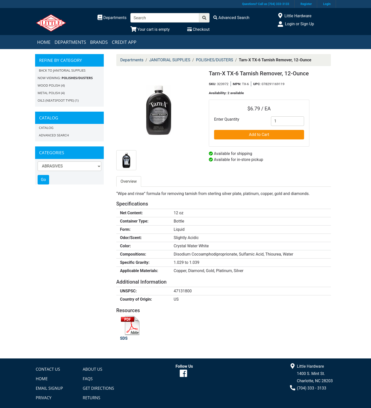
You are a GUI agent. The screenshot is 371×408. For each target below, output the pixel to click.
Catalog (46, 127)
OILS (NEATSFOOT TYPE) (56, 100)
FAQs (88, 378)
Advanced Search (54, 135)
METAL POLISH (49, 93)
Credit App (124, 42)
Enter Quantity (226, 119)
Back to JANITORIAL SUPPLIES (62, 70)
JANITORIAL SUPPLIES (169, 60)
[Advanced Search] (231, 17)
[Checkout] (198, 29)
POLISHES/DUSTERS (214, 60)
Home (43, 42)
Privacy (44, 397)
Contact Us (48, 369)
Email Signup (49, 388)
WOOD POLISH (49, 85)
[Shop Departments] (112, 18)
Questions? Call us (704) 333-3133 (265, 4)
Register (306, 4)
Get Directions (98, 388)
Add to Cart (259, 134)
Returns (91, 397)
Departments (70, 42)
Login (327, 4)
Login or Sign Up (299, 24)
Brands (99, 42)
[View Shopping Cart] (150, 29)
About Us (92, 369)
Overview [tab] (129, 181)
